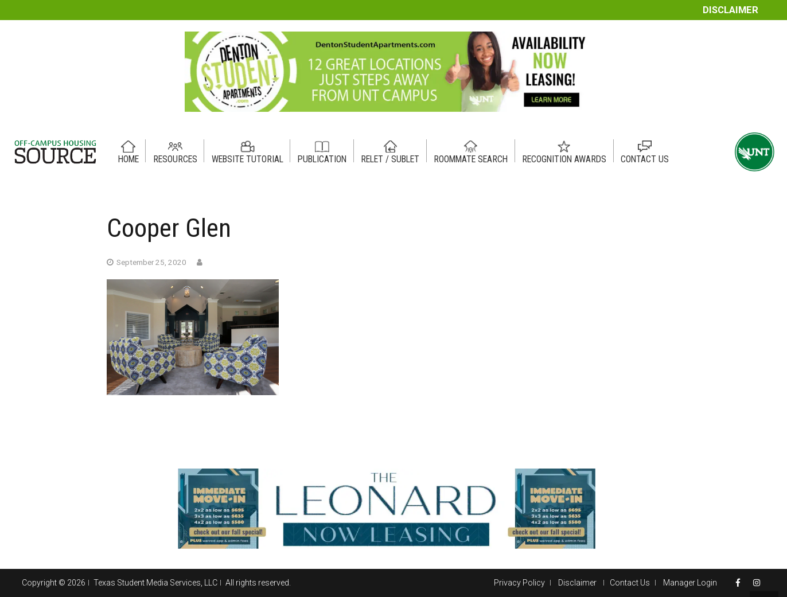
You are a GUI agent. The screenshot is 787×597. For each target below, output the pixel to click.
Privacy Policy (519, 582)
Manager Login (690, 582)
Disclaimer (730, 10)
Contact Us (630, 582)
